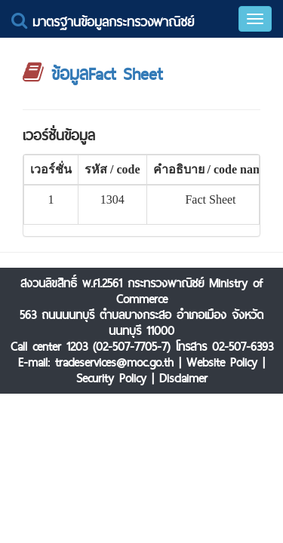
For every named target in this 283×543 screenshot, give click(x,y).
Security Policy (111, 378)
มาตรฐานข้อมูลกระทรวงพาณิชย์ (102, 21)
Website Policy (221, 362)
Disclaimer (183, 378)
